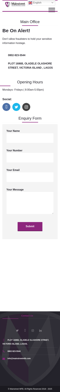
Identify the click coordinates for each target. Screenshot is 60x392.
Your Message (30, 201)
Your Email (30, 175)
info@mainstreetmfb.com (16, 358)
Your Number (30, 156)
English (34, 3)
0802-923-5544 (11, 351)
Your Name (30, 136)
